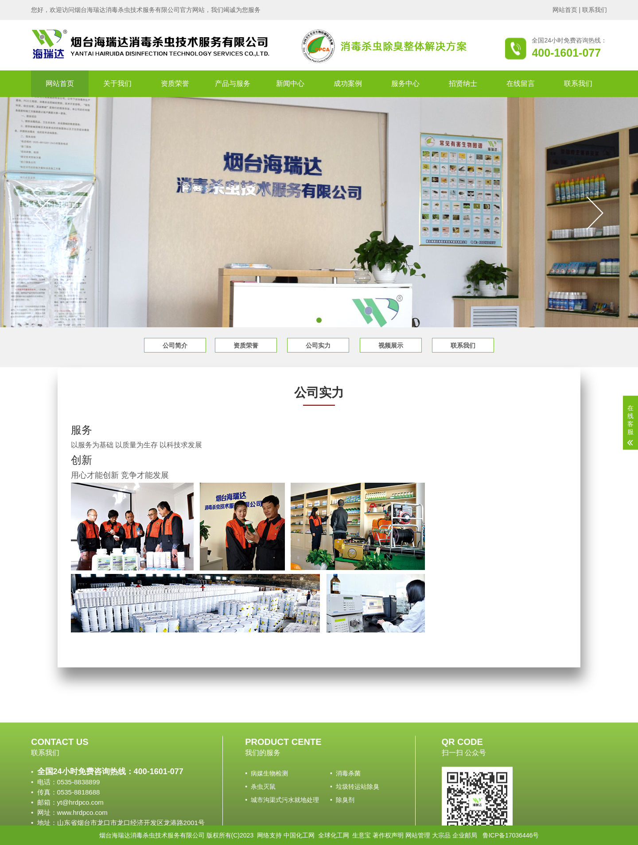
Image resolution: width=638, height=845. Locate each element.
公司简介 (175, 345)
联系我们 (594, 9)
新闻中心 (290, 83)
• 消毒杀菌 (345, 810)
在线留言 (520, 83)
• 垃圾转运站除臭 (354, 823)
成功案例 (348, 83)
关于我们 (117, 83)
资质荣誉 (175, 83)
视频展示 (390, 345)
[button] (319, 320)
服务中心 (405, 83)
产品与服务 (232, 83)
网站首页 (564, 9)
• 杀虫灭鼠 (260, 823)
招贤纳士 (463, 83)
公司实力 (318, 345)
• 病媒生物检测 (266, 810)
